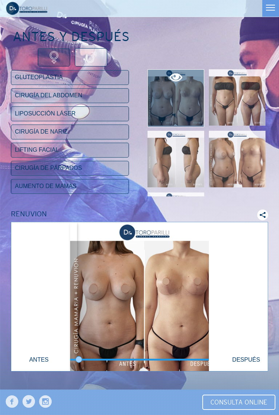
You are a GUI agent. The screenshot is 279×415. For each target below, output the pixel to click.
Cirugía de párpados (48, 168)
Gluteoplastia (39, 77)
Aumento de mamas (46, 186)
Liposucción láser (45, 113)
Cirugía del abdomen (48, 95)
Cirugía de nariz (41, 132)
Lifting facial (37, 150)
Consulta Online (238, 402)
